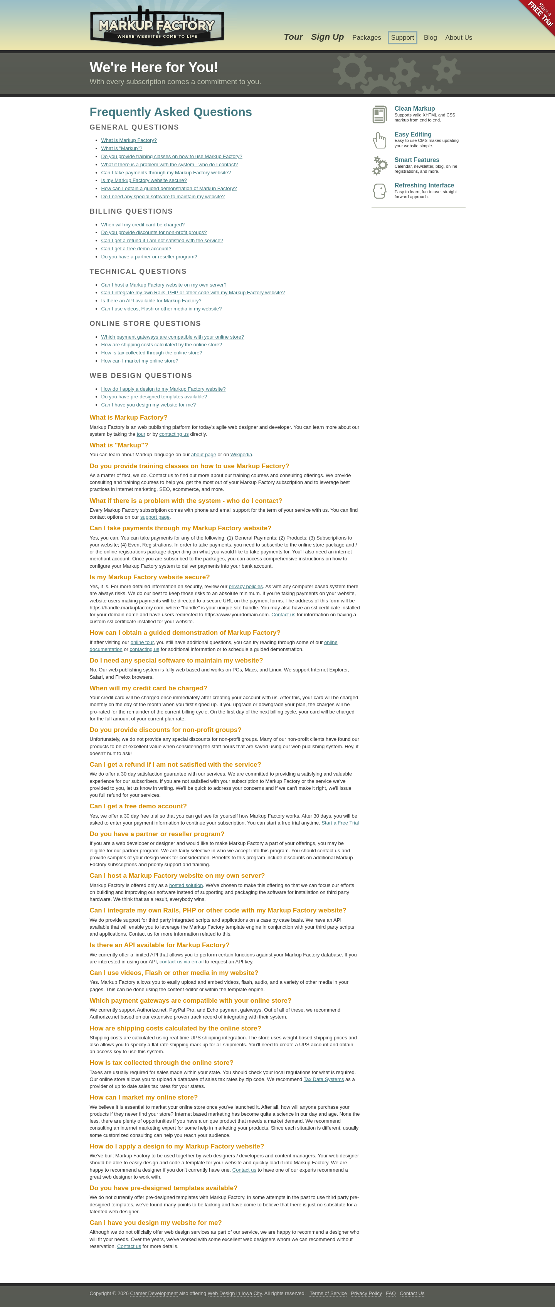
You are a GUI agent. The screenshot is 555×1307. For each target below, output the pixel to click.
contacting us (174, 434)
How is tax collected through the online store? (151, 353)
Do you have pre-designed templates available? (154, 397)
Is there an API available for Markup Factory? (151, 301)
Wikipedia (241, 454)
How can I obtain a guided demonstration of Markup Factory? (169, 188)
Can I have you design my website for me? (148, 405)
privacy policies (246, 586)
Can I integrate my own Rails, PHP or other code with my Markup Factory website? (193, 292)
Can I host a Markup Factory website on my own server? (164, 285)
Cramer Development (154, 1293)
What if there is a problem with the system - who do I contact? (169, 164)
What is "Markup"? (122, 148)
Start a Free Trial (340, 823)
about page (203, 454)
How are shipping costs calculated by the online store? (161, 344)
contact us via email (182, 962)
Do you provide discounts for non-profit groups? (154, 232)
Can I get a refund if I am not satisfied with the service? (162, 240)
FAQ (391, 1293)
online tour (142, 642)
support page (155, 517)
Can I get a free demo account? (136, 248)
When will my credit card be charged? (143, 225)
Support (402, 37)
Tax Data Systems (324, 1079)
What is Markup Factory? (129, 140)
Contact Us (412, 1293)
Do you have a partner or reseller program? (149, 257)
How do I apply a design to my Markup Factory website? (163, 389)
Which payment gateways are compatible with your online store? (172, 337)
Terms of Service (328, 1293)
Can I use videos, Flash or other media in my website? (161, 309)
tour (141, 434)
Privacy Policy (366, 1293)
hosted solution (186, 885)
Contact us (283, 614)
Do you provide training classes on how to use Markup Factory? (171, 156)
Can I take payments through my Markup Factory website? (166, 172)
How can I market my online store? (139, 361)
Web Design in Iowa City (235, 1293)
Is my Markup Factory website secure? (144, 180)
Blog (430, 37)
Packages (366, 37)
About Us (459, 37)
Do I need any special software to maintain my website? (163, 196)
